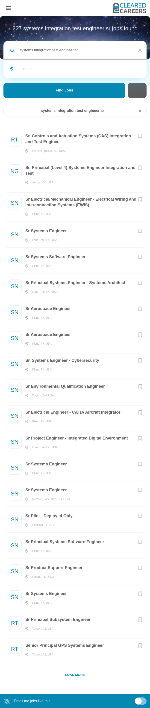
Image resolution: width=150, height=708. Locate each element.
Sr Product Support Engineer (53, 567)
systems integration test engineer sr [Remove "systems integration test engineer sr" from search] (72, 111)
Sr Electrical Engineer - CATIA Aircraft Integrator (72, 412)
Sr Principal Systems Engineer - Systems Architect (75, 282)
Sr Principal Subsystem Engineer (58, 619)
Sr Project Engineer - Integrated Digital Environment (76, 438)
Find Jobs (64, 90)
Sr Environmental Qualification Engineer (65, 386)
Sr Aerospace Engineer (48, 308)
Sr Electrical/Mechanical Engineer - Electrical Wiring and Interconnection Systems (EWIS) (80, 202)
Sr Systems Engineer (46, 231)
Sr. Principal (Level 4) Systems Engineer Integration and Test (80, 170)
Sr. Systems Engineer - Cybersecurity (62, 360)
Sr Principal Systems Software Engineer (64, 541)
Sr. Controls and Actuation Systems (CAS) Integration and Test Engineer (78, 139)
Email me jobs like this (32, 701)
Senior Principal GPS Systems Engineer (64, 645)
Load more (75, 675)
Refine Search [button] (137, 90)
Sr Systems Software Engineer (55, 256)
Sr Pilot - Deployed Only (49, 516)
